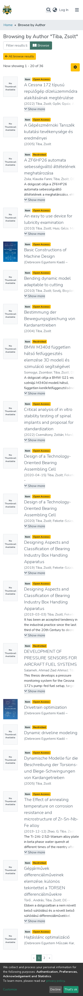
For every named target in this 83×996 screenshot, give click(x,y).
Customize (10, 989)
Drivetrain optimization (45, 707)
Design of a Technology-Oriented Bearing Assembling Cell (47, 462)
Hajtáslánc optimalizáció (47, 937)
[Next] (49, 958)
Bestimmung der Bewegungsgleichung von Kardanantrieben (49, 318)
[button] (54, 10)
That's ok (71, 989)
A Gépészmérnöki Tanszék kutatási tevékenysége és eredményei (49, 131)
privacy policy (55, 981)
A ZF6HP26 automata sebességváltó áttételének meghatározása (49, 166)
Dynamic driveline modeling (50, 733)
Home (8, 25)
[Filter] (16, 45)
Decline (55, 989)
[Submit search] (48, 10)
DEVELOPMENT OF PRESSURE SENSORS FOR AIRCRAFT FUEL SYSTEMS (50, 658)
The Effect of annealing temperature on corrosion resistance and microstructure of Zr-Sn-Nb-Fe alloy (51, 812)
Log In (64, 10)
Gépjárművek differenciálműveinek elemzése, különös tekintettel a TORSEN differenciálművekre (44, 881)
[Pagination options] (75, 67)
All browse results (19, 56)
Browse (41, 45)
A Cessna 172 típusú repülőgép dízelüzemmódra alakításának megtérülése (50, 91)
